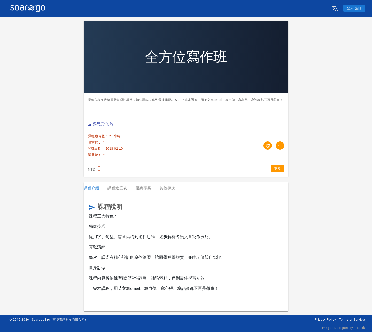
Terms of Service (352, 319)
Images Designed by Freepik (343, 328)
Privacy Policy (325, 319)
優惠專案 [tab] (148, 188)
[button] (335, 8)
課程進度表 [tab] (121, 188)
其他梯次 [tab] (172, 188)
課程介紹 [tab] (96, 188)
